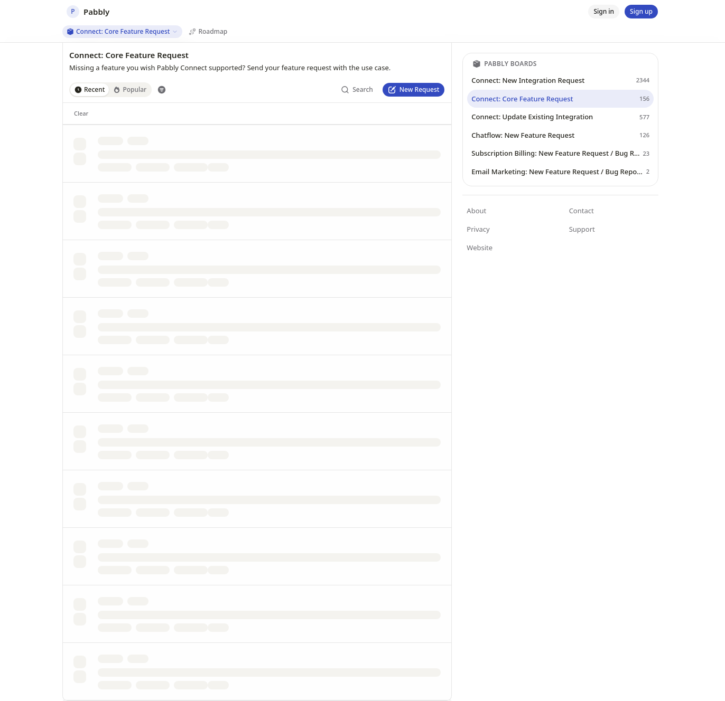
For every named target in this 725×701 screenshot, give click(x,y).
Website (479, 247)
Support (582, 229)
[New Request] (413, 89)
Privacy (478, 229)
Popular (129, 89)
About (476, 210)
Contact (581, 210)
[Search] (357, 89)
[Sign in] (604, 11)
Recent (90, 89)
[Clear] (81, 113)
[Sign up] (641, 11)
